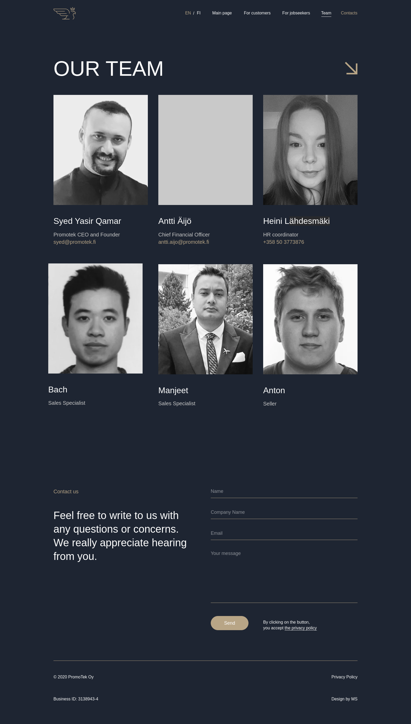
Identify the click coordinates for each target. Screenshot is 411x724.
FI (199, 13)
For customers (257, 13)
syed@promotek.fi (74, 242)
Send (229, 623)
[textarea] (284, 575)
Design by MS (344, 699)
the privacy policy (301, 628)
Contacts (349, 13)
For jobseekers (296, 13)
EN (188, 13)
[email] (284, 533)
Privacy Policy (344, 677)
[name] (284, 491)
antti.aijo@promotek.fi (183, 242)
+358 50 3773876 (283, 242)
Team (326, 13)
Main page (222, 13)
